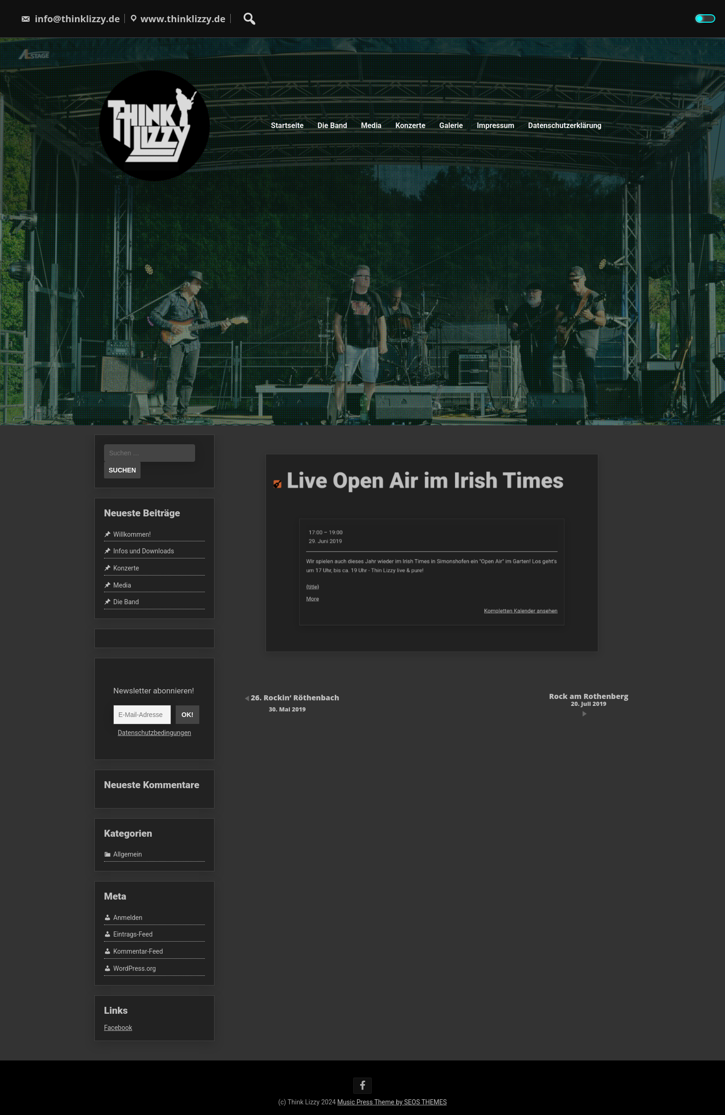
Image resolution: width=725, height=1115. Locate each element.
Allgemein (127, 854)
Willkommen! (132, 534)
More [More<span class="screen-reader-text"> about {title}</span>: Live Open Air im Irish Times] (363, 583)
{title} (363, 576)
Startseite (287, 125)
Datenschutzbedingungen (154, 732)
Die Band (332, 125)
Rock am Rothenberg (588, 699)
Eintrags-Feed (133, 934)
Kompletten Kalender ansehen (483, 590)
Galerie (451, 125)
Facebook (118, 1027)
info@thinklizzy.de (70, 18)
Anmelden (127, 917)
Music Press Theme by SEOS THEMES (392, 1102)
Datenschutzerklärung (565, 125)
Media (371, 125)
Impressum (495, 125)
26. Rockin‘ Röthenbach (287, 702)
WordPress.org (134, 968)
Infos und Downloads (143, 551)
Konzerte (410, 125)
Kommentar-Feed (138, 951)
